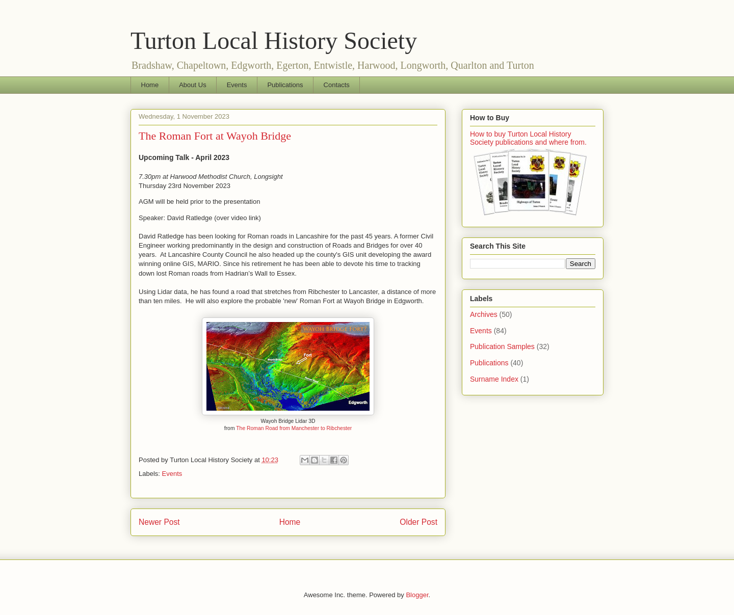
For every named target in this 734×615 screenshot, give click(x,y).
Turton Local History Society (273, 40)
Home (150, 85)
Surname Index (494, 379)
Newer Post (159, 522)
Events (237, 85)
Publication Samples (502, 346)
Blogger (417, 595)
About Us (192, 85)
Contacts (337, 85)
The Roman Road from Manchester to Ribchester (294, 428)
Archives (483, 314)
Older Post (418, 522)
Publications (285, 85)
